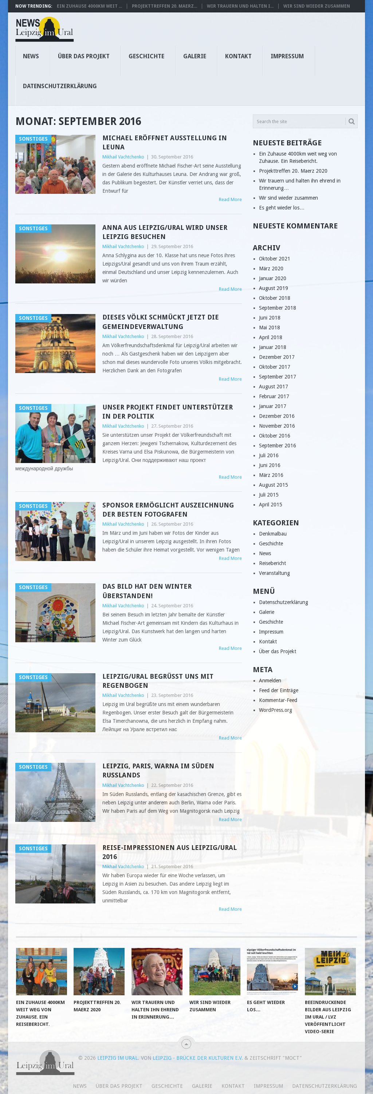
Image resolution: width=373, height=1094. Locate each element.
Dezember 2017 (277, 357)
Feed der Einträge (278, 690)
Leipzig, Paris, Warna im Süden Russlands (158, 770)
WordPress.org (275, 710)
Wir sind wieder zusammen (316, 6)
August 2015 (273, 485)
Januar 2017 (272, 406)
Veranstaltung (274, 573)
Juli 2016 (269, 455)
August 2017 (273, 386)
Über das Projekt (84, 56)
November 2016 (277, 426)
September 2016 (277, 445)
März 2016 (271, 475)
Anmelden (270, 680)
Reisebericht (272, 563)
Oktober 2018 (274, 298)
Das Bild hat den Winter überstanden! (147, 591)
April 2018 (270, 337)
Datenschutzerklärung (60, 86)
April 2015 (270, 504)
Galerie (194, 56)
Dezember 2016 (277, 416)
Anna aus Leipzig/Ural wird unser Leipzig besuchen (164, 232)
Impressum (287, 56)
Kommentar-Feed (278, 700)
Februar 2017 (274, 396)
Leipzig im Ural (117, 1058)
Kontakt (238, 56)
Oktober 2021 (274, 259)
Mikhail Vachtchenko (123, 157)
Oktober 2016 (274, 436)
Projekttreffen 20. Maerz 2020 (293, 171)
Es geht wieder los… (282, 208)
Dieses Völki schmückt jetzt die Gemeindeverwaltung (160, 321)
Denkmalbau (273, 534)
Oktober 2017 (274, 367)
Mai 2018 (269, 327)
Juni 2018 (269, 318)
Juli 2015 (269, 495)
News (31, 56)
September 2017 (277, 377)
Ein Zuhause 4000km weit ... (89, 6)
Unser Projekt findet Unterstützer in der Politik (167, 411)
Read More (230, 199)
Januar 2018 (272, 347)
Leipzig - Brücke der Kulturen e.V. (198, 1058)
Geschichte (146, 56)
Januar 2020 (272, 278)
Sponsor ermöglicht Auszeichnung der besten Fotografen (168, 509)
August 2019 (273, 288)
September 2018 (277, 308)
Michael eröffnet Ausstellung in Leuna (164, 142)
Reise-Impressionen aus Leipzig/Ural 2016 (169, 852)
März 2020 (271, 268)
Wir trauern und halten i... (240, 6)
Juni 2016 (269, 465)
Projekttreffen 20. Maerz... (164, 6)
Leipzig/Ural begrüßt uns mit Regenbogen (157, 681)
